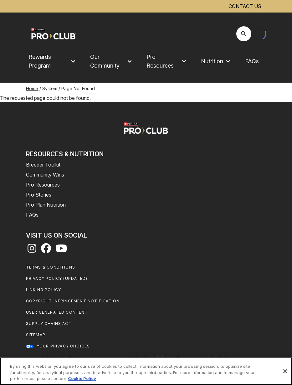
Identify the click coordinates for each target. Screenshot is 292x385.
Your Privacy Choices (63, 346)
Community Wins (45, 175)
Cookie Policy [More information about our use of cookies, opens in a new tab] (82, 378)
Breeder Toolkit (43, 165)
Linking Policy (43, 289)
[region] (146, 371)
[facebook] (46, 250)
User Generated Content (57, 312)
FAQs (252, 61)
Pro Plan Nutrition (46, 205)
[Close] (285, 371)
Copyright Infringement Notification (73, 301)
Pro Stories (38, 195)
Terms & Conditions (50, 267)
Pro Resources (43, 185)
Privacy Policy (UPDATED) (57, 278)
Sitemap (35, 334)
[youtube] (61, 250)
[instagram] (32, 250)
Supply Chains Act (49, 323)
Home (32, 88)
